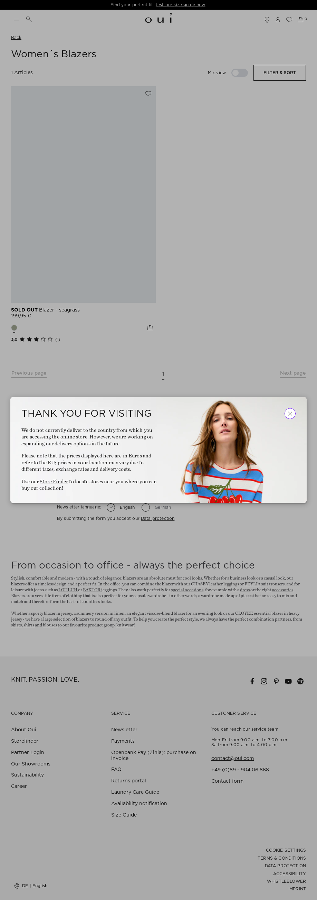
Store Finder (54, 481)
